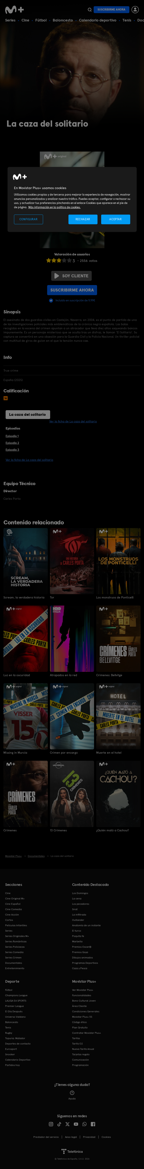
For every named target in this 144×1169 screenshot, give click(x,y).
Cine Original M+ (15, 898)
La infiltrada (79, 914)
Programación (80, 1065)
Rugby (8, 1032)
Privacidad (89, 1137)
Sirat (74, 909)
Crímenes (10, 830)
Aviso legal (71, 1137)
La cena (76, 898)
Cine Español (12, 903)
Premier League (14, 1006)
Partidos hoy (12, 1065)
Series (10, 20)
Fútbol (41, 20)
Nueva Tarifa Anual (83, 1049)
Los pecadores (80, 903)
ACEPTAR (115, 219)
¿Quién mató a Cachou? (112, 830)
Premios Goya (80, 952)
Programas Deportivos (85, 962)
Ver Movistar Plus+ (82, 989)
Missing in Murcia (15, 752)
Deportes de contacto (18, 1043)
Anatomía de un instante (86, 925)
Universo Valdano (15, 1016)
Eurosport (11, 1049)
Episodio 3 (12, 449)
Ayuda (72, 1095)
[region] (72, 199)
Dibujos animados (82, 957)
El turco (76, 930)
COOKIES (106, 1137)
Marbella (77, 941)
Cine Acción (12, 914)
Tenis (126, 20)
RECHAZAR (83, 219)
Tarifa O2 (77, 1043)
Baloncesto (63, 20)
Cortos (9, 920)
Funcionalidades (81, 995)
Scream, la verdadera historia (23, 597)
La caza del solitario (27, 414)
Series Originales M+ (17, 936)
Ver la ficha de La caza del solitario (73, 421)
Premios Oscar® (81, 946)
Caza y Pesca (79, 968)
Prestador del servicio (46, 1137)
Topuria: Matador (15, 1038)
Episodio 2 (12, 443)
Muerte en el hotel (108, 752)
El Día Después (13, 1011)
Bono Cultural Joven (84, 1000)
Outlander (78, 920)
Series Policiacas (15, 946)
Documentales (13, 962)
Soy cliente (71, 276)
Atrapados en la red (63, 675)
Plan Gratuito (80, 1027)
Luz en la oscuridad (16, 675)
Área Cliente (79, 1006)
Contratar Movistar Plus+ (86, 1032)
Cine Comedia (13, 909)
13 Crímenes (58, 830)
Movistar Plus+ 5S (82, 1016)
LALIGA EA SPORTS (15, 1000)
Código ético (79, 1022)
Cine (25, 20)
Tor (52, 597)
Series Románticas (15, 941)
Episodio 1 (12, 436)
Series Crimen (13, 957)
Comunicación (80, 1059)
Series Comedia (14, 952)
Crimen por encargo (64, 752)
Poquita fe (78, 936)
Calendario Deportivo (17, 1059)
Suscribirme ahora (111, 9)
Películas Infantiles (16, 925)
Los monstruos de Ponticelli (115, 597)
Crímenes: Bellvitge (109, 675)
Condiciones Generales (85, 1011)
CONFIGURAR (28, 219)
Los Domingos (80, 893)
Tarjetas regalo (81, 1054)
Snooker (10, 1054)
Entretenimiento (14, 968)
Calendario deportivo (97, 20)
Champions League (16, 995)
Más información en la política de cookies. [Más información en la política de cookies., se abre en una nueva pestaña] (54, 207)
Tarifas (76, 1038)
